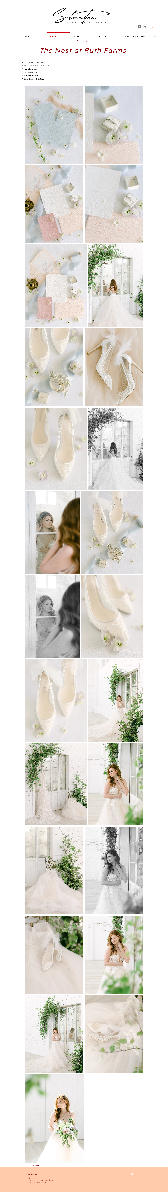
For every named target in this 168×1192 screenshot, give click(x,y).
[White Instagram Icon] (131, 1174)
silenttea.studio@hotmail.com (42, 1180)
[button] (151, 27)
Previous (36, 1165)
